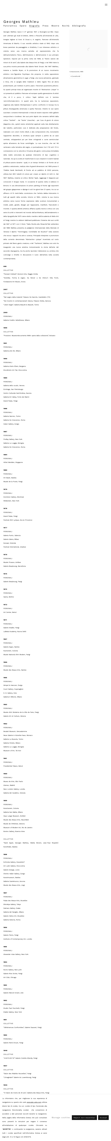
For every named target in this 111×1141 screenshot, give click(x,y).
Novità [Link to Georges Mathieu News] (65, 26)
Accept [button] (103, 1118)
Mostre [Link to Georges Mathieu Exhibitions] (55, 26)
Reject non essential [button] (84, 1118)
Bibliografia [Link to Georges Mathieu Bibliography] (79, 26)
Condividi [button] (76, 76)
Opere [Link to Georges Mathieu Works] (23, 26)
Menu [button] (106, 5)
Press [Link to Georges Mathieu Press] (46, 26)
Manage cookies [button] (61, 1117)
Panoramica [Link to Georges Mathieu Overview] (10, 26)
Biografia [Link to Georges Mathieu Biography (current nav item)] (34, 26)
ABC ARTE (55, 4)
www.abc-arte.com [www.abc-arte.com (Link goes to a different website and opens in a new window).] (34, 1102)
